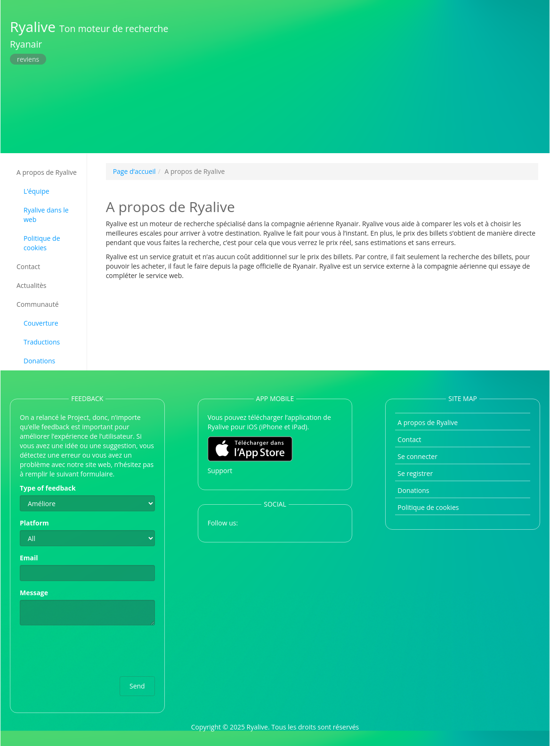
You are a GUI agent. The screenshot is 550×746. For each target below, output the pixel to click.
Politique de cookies (42, 243)
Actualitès (31, 285)
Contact (28, 266)
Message (34, 592)
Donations (39, 360)
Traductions (42, 341)
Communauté (37, 304)
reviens (28, 59)
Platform (34, 522)
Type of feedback (48, 488)
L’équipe (36, 191)
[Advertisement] (365, 75)
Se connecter (417, 456)
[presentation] (91, 650)
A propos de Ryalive (46, 172)
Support (220, 470)
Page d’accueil (134, 171)
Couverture (41, 323)
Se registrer (415, 473)
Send (137, 685)
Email (29, 557)
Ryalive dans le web (46, 214)
